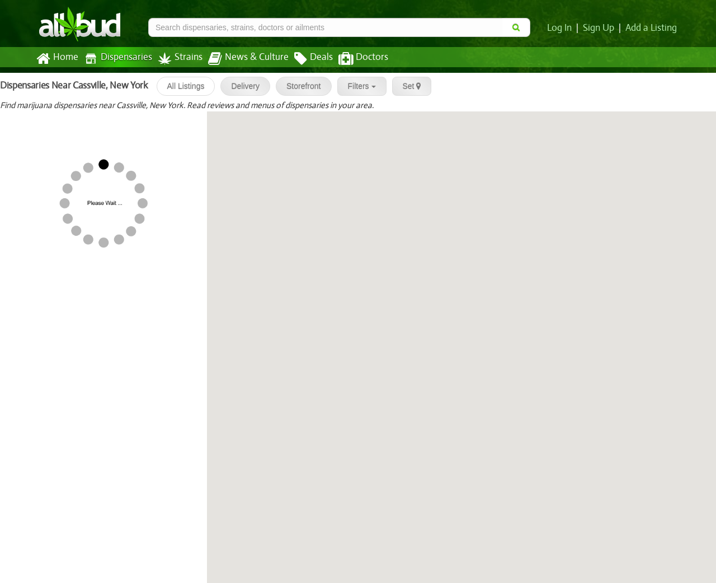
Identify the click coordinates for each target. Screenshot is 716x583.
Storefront (299, 86)
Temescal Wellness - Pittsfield (102, 471)
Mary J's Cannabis (40, 506)
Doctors (353, 59)
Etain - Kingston (36, 435)
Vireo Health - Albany (86, 294)
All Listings (181, 86)
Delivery (241, 86)
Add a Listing (651, 28)
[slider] (34, 128)
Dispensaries (116, 59)
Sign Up (600, 28)
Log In (561, 28)
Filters (357, 86)
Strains (176, 59)
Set (407, 86)
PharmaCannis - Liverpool (56, 188)
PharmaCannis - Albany (51, 258)
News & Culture (242, 59)
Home (56, 59)
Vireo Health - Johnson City (98, 223)
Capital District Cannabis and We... (112, 329)
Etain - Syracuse (36, 117)
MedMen (22, 152)
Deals (305, 59)
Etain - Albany (32, 365)
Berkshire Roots (74, 542)
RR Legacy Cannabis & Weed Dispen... (119, 400)
